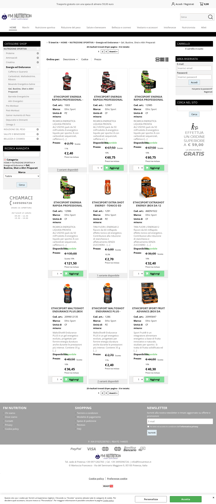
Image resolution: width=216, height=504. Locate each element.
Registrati (208, 91)
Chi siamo (10, 412)
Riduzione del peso (71, 27)
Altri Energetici (15, 101)
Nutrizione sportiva (45, 27)
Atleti (203, 27)
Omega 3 (10, 124)
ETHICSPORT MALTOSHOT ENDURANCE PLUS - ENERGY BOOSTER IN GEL (108, 311)
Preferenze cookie (117, 478)
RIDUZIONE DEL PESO (14, 129)
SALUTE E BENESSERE (14, 134)
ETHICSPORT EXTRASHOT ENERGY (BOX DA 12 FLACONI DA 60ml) (148, 205)
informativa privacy (189, 426)
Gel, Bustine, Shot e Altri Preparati (20, 90)
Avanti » (113, 51)
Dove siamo (11, 416)
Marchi (25, 27)
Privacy (8, 424)
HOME (13, 27)
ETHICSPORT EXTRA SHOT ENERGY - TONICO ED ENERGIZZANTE (108, 205)
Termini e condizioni (87, 412)
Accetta (185, 499)
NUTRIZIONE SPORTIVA (15, 48)
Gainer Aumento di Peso (18, 115)
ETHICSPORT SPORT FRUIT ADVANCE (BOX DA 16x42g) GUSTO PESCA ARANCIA (148, 313)
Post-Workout (12, 110)
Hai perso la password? (202, 88)
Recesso (81, 424)
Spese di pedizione (86, 420)
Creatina (10, 62)
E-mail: (180, 63)
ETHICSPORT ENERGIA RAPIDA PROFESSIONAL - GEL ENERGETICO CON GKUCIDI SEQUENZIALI (67, 101)
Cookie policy (108, 500)
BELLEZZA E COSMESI (14, 138)
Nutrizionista (188, 27)
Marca (21, 172)
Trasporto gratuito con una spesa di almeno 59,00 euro (85, 4)
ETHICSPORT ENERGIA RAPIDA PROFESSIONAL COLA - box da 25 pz (108, 100)
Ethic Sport (70, 109)
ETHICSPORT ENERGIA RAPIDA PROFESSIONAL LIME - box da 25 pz (148, 100)
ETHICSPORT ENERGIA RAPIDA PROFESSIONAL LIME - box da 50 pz (67, 205)
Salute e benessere (96, 27)
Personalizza (151, 499)
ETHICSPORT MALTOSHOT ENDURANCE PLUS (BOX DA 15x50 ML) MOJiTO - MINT (67, 313)
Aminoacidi (11, 57)
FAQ (79, 428)
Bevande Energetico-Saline (21, 84)
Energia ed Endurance (18, 67)
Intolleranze (170, 27)
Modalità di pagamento (89, 416)
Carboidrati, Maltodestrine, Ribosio (22, 78)
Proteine (10, 53)
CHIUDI (213, 497)
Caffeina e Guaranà (18, 71)
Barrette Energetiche (18, 96)
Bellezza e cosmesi (121, 27)
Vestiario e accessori (147, 27)
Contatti (9, 420)
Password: (182, 72)
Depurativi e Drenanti (17, 120)
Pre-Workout (12, 106)
